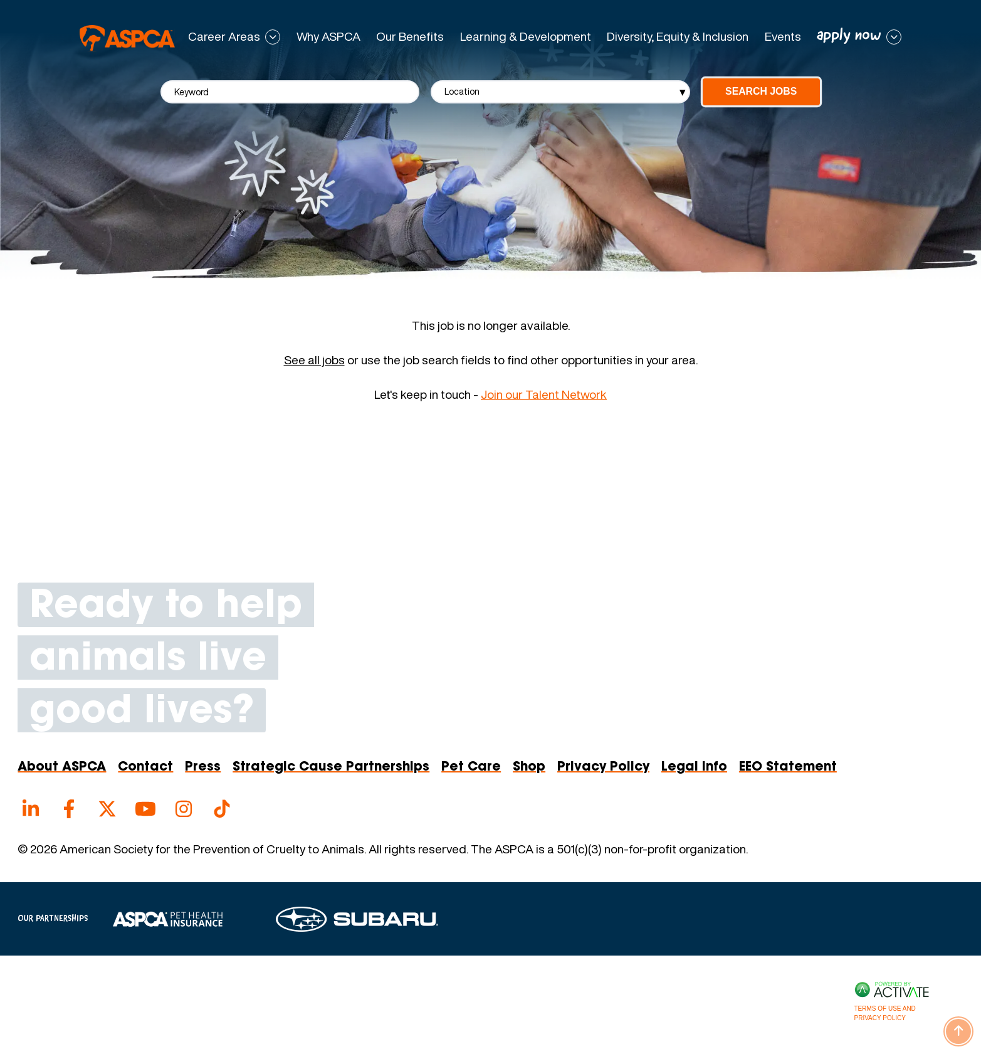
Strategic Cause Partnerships (331, 767)
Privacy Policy (603, 767)
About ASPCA (62, 767)
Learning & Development (525, 36)
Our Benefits (410, 36)
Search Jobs (761, 91)
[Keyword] (290, 92)
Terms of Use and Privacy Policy (885, 1013)
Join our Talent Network (544, 394)
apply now (849, 36)
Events (783, 36)
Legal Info (694, 767)
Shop (529, 767)
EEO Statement (788, 767)
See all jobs (314, 360)
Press (203, 767)
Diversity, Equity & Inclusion (677, 36)
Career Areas (224, 37)
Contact (145, 767)
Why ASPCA (328, 36)
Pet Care (471, 767)
